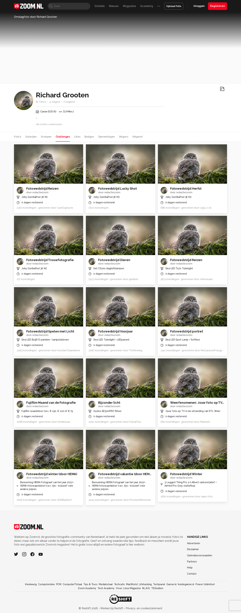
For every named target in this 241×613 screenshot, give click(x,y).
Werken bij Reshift (112, 608)
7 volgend (69, 101)
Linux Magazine (132, 588)
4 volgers (54, 101)
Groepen (46, 136)
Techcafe (119, 584)
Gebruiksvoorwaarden (199, 555)
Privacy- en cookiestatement (143, 608)
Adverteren (193, 543)
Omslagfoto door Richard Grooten (35, 16)
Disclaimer (193, 549)
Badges (89, 136)
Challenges (63, 136)
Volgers (123, 136)
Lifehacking (145, 584)
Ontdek (99, 6)
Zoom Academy (87, 588)
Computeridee (46, 584)
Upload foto (173, 6)
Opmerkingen (106, 136)
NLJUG (146, 588)
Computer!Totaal (72, 584)
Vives (119, 588)
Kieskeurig (31, 584)
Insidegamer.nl (186, 584)
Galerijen (31, 136)
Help (190, 567)
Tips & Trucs (90, 584)
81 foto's (41, 101)
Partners (192, 561)
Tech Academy (106, 588)
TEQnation (157, 588)
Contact (191, 573)
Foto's (17, 136)
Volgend (137, 136)
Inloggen (199, 6)
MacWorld (132, 584)
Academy (146, 6)
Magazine (129, 6)
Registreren (217, 6)
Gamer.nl (171, 584)
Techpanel (159, 584)
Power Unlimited (205, 584)
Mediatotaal (106, 584)
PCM (58, 584)
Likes (77, 136)
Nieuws (114, 6)
